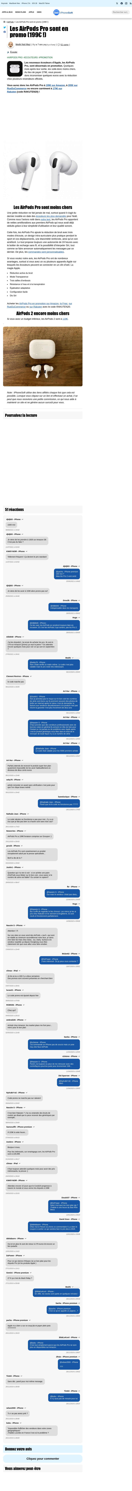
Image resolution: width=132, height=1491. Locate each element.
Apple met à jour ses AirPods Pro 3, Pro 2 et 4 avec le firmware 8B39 (120, 545)
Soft (66, 12)
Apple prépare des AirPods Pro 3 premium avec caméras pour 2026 (121, 783)
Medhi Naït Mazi (23, 44)
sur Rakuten (36, 307)
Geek (39, 12)
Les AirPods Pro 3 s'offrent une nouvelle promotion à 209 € (107, 105)
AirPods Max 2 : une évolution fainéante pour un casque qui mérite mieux (121, 576)
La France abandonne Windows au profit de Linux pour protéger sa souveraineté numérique (108, 91)
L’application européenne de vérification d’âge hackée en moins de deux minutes (109, 118)
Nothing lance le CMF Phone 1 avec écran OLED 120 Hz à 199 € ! (27, 457)
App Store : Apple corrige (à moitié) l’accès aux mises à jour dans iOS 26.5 (109, 161)
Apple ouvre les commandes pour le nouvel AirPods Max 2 (107, 147)
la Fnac (64, 303)
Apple (31, 12)
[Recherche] (121, 12)
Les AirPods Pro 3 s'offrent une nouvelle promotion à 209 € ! (121, 421)
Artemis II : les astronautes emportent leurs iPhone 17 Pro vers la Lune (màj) (108, 133)
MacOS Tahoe (44, 3)
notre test (45, 219)
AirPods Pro (15, 57)
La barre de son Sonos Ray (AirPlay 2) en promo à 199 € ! (67, 425)
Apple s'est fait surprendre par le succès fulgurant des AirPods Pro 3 (120, 753)
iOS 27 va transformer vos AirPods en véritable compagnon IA (121, 340)
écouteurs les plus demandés (51, 216)
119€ (65, 319)
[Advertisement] (42, 115)
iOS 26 (34, 3)
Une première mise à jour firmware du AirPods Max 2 (121, 480)
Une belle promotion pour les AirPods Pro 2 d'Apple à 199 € (28, 441)
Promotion (46, 57)
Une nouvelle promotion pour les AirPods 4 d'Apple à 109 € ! (120, 696)
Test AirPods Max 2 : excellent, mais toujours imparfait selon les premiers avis (121, 512)
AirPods (10, 22)
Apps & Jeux (7, 12)
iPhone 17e (26, 3)
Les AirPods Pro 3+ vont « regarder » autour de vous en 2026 (120, 724)
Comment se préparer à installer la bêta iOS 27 (108, 173)
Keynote (4, 3)
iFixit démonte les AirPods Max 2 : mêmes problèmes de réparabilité (121, 451)
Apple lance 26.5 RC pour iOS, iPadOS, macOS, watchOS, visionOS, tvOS (109, 52)
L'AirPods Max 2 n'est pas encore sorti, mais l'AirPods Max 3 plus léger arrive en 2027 (120, 608)
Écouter (13, 52)
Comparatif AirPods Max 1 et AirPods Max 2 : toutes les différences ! (121, 638)
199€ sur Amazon (55, 85)
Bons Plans (20, 12)
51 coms (64, 45)
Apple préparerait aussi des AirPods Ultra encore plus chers (120, 312)
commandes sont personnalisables (46, 252)
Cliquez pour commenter (43, 1422)
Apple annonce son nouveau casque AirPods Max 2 (121, 667)
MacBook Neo (14, 3)
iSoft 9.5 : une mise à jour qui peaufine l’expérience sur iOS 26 (109, 77)
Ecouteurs (31, 57)
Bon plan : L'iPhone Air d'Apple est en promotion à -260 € (108, 65)
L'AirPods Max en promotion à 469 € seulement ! (121, 260)
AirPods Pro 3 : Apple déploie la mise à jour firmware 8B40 (120, 285)
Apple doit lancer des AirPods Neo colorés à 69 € (121, 365)
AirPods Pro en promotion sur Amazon (39, 303)
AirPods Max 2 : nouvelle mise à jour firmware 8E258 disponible (121, 235)
